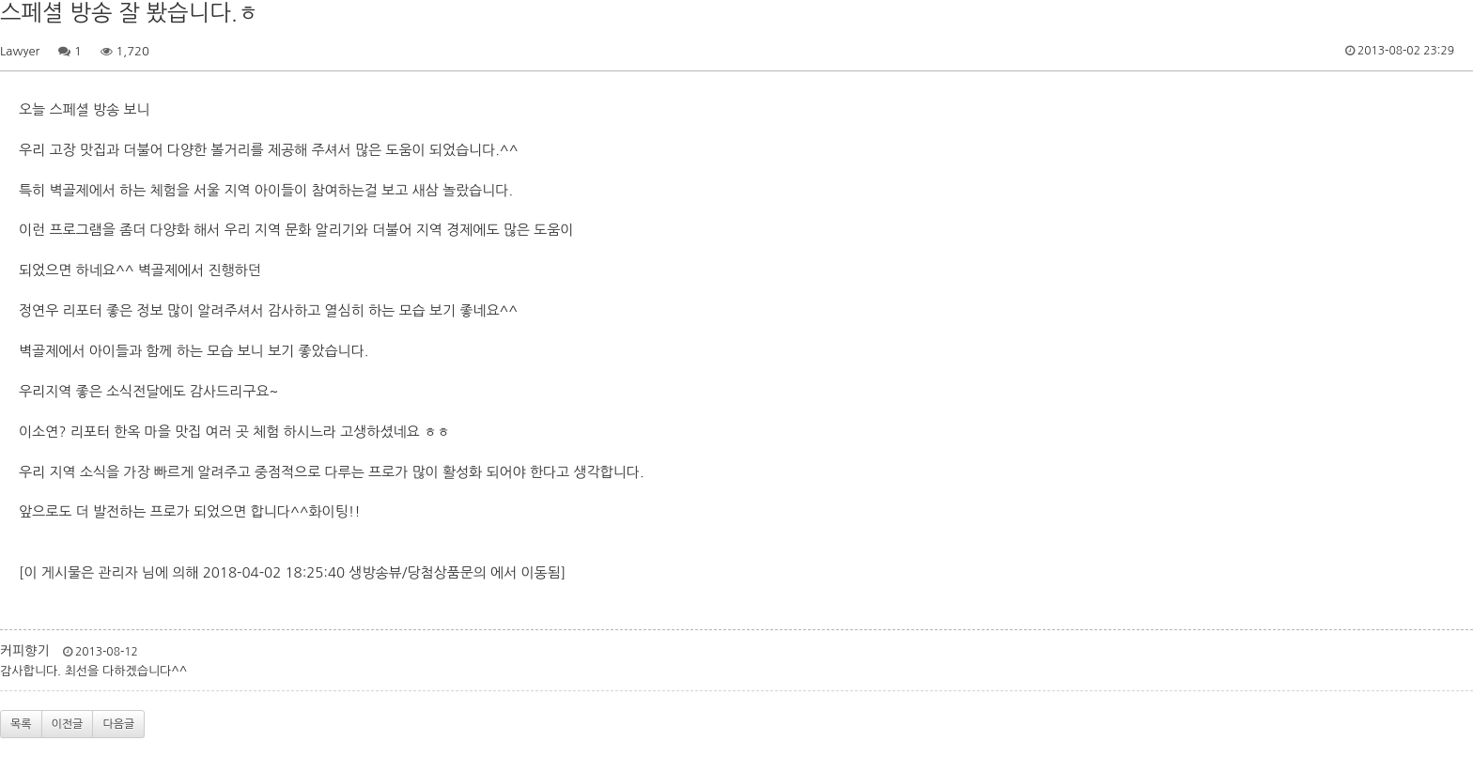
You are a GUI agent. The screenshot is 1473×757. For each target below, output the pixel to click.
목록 (21, 724)
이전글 (68, 724)
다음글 (118, 724)
